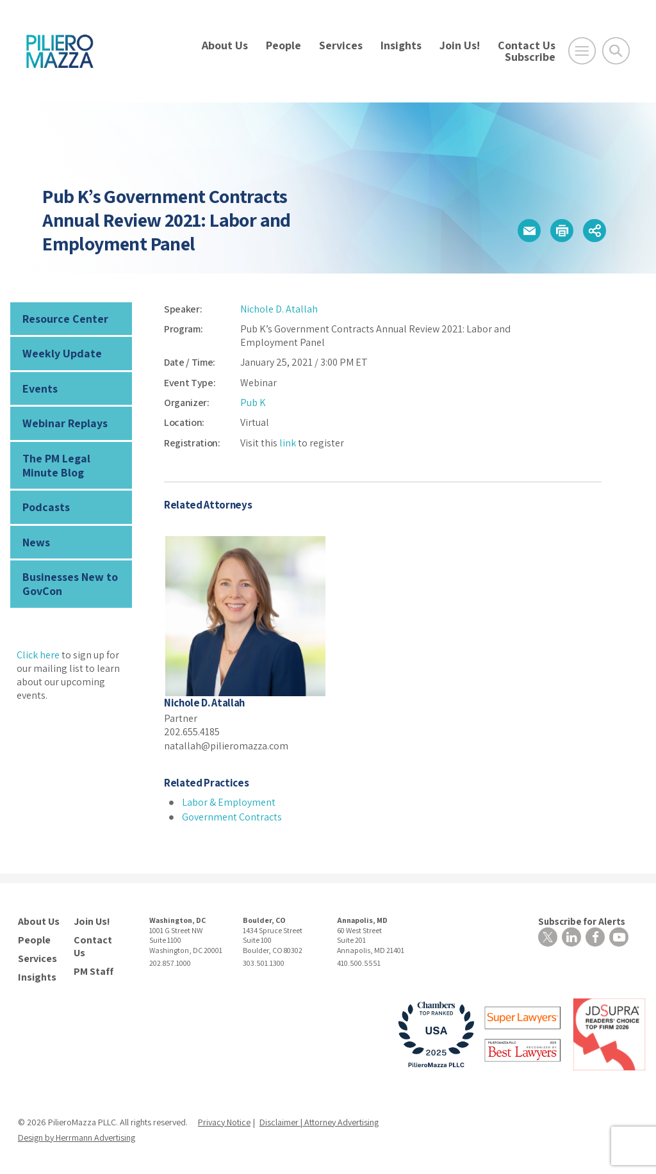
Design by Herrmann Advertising (76, 1137)
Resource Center (65, 318)
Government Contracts (232, 817)
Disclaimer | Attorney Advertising (319, 1122)
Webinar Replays (65, 423)
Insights (401, 45)
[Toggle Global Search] (616, 51)
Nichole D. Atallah (279, 309)
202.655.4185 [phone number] (192, 731)
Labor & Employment (228, 802)
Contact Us (526, 45)
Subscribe (530, 56)
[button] (529, 230)
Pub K (253, 402)
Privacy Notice (224, 1122)
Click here (38, 655)
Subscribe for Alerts (581, 921)
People (283, 45)
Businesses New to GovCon (70, 583)
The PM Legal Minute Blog (56, 465)
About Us (225, 45)
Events (40, 388)
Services (341, 45)
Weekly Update (62, 353)
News (36, 542)
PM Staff (93, 971)
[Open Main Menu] (582, 51)
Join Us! (459, 45)
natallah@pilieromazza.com (226, 746)
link (287, 443)
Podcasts (46, 507)
